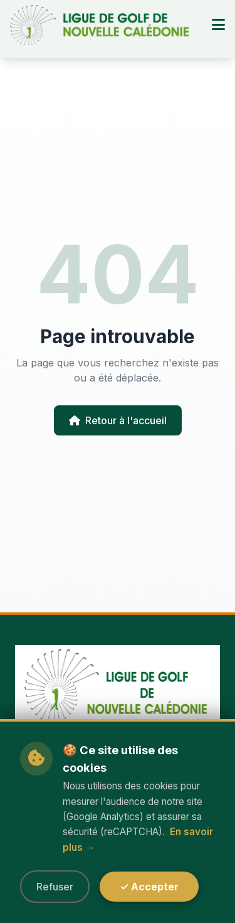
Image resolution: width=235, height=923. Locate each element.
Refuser (54, 886)
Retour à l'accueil (118, 420)
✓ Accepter (149, 886)
